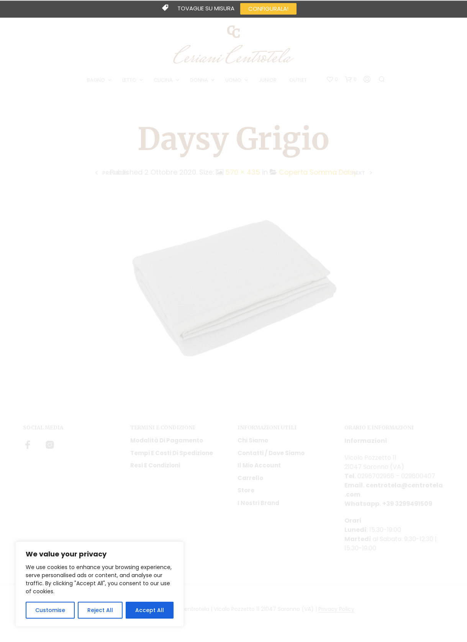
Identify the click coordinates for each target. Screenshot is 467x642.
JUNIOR (268, 80)
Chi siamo (253, 440)
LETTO (129, 80)
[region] (99, 584)
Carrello (250, 478)
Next (358, 172)
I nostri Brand (258, 503)
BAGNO (96, 80)
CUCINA (163, 80)
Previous (115, 172)
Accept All (149, 610)
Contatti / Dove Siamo (271, 453)
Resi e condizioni (155, 465)
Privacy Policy (336, 609)
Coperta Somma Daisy (318, 172)
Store (246, 490)
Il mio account (259, 465)
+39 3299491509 (408, 503)
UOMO (233, 80)
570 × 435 (242, 172)
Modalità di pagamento (166, 440)
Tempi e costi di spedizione (171, 453)
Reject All (100, 610)
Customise (50, 610)
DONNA (199, 80)
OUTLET (298, 80)
